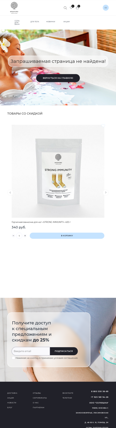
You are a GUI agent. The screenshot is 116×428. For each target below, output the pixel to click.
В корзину (67, 236)
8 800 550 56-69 (99, 391)
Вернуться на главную (58, 78)
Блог (9, 408)
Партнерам (38, 408)
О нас (36, 403)
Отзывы (37, 393)
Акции (10, 398)
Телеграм (67, 398)
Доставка (12, 393)
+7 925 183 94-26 (99, 397)
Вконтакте (68, 393)
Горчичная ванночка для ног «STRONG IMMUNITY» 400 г (41, 222)
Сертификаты (40, 398)
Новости (11, 403)
